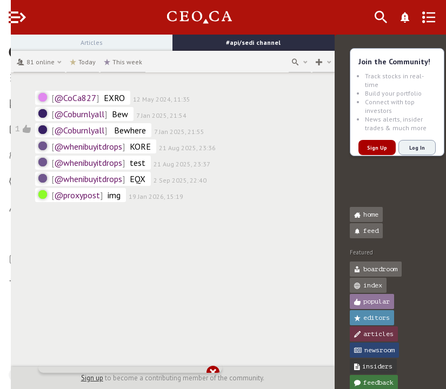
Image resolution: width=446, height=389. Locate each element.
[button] (11, 48)
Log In (406, 147)
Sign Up (366, 147)
